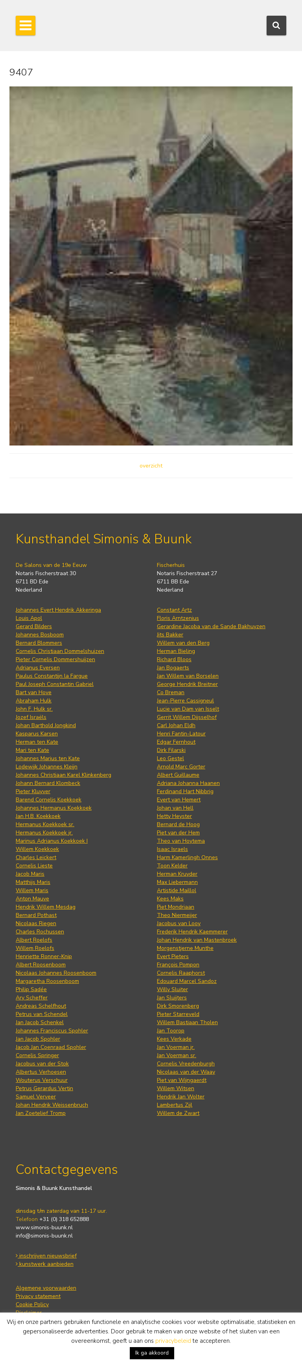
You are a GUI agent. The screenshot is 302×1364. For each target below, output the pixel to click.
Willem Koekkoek (37, 849)
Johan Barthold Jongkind (46, 725)
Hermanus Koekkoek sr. (45, 824)
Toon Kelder (172, 865)
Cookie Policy (32, 1304)
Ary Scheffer (32, 997)
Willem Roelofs (35, 948)
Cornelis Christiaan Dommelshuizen (60, 651)
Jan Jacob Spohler (38, 1039)
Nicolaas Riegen (36, 923)
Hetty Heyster (174, 816)
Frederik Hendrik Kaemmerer (192, 931)
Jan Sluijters (172, 997)
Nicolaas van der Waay (186, 1072)
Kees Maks (170, 898)
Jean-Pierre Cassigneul (185, 700)
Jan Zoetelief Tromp (41, 1113)
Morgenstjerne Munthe (185, 948)
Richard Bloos (174, 659)
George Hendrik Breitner (187, 684)
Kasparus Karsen (37, 733)
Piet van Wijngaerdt (181, 1080)
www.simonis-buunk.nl (44, 1227)
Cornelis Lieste (34, 865)
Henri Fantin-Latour (181, 733)
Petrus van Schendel (42, 1014)
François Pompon (178, 964)
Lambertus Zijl (174, 1105)
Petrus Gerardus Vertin (44, 1088)
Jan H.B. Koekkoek (38, 816)
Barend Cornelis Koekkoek (48, 799)
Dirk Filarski (171, 750)
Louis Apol (29, 618)
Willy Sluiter (172, 989)
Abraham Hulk (34, 700)
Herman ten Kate (37, 742)
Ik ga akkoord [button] (152, 1353)
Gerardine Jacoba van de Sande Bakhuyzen (211, 626)
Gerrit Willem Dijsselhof (187, 717)
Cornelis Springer (37, 1055)
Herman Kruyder (177, 874)
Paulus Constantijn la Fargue (52, 676)
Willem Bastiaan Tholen (187, 1022)
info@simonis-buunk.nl (44, 1235)
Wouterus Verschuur (42, 1080)
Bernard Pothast (36, 915)
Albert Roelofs (34, 940)
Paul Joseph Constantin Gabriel (55, 684)
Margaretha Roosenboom (47, 981)
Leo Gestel (170, 758)
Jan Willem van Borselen (188, 676)
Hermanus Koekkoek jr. (44, 832)
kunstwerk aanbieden (45, 1264)
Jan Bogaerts (173, 667)
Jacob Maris (30, 874)
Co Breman (170, 692)
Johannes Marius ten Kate (48, 758)
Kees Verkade (174, 1039)
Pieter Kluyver (33, 791)
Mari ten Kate (32, 750)
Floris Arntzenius (178, 618)
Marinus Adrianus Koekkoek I (52, 841)
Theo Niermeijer (177, 915)
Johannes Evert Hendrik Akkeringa (58, 610)
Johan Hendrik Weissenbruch (52, 1105)
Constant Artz (174, 610)
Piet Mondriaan (175, 907)
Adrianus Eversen (38, 667)
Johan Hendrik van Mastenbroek (197, 940)
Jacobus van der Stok (42, 1063)
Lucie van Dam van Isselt (188, 709)
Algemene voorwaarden (46, 1288)
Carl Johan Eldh (176, 725)
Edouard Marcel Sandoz (187, 981)
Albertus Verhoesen (41, 1072)
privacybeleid (173, 1341)
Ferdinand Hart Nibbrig (185, 791)
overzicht (151, 465)
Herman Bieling (176, 651)
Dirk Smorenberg (178, 1006)
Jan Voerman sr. (176, 1055)
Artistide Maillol (176, 890)
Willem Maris (32, 890)
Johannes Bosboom (40, 634)
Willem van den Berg (183, 643)
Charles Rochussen (40, 931)
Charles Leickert (36, 857)
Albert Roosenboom (41, 964)
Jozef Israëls (31, 717)
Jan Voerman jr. (176, 1047)
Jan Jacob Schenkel (40, 1022)
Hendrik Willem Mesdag (46, 907)
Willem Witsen (175, 1088)
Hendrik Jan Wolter (180, 1096)
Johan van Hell (175, 808)
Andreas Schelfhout (41, 1006)
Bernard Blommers (39, 643)
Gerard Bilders (34, 626)
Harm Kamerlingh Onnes (187, 857)
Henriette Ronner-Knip (44, 956)
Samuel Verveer (36, 1096)
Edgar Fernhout (176, 742)
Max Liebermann (177, 882)
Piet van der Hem (178, 832)
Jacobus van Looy (179, 923)
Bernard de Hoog (178, 824)
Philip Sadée (31, 989)
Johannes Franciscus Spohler (52, 1030)
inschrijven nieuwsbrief (46, 1256)
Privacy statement (38, 1296)
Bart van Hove (34, 692)
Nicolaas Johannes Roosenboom (56, 973)
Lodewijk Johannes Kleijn (46, 766)
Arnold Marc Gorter (181, 766)
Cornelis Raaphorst (181, 973)
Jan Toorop (170, 1030)
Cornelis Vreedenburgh (186, 1063)
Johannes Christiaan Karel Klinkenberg (63, 775)
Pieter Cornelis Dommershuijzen (55, 659)
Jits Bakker (170, 634)
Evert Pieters (173, 956)
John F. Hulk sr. (34, 709)
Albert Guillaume (178, 775)
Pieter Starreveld (178, 1014)
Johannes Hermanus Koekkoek (54, 808)
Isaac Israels (172, 849)
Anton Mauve (32, 898)
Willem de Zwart (178, 1113)
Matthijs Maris (33, 882)
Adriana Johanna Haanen (188, 783)
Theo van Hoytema (181, 841)
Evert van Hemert (179, 799)
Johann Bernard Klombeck (48, 783)
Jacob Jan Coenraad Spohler (51, 1047)
